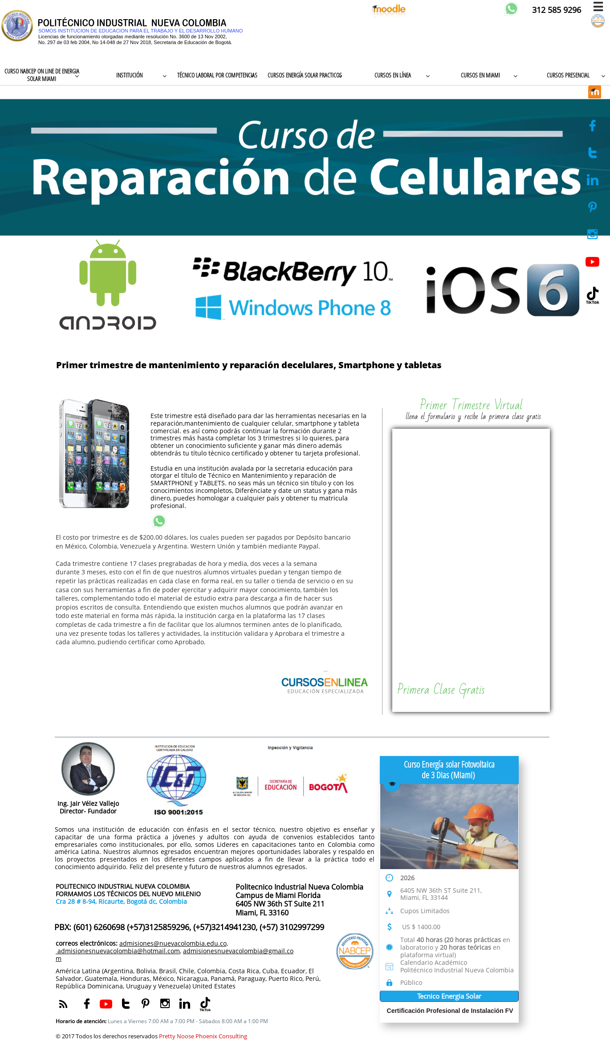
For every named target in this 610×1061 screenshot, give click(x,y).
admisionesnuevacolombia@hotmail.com (118, 951)
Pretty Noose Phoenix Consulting (203, 1036)
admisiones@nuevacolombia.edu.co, (173, 943)
